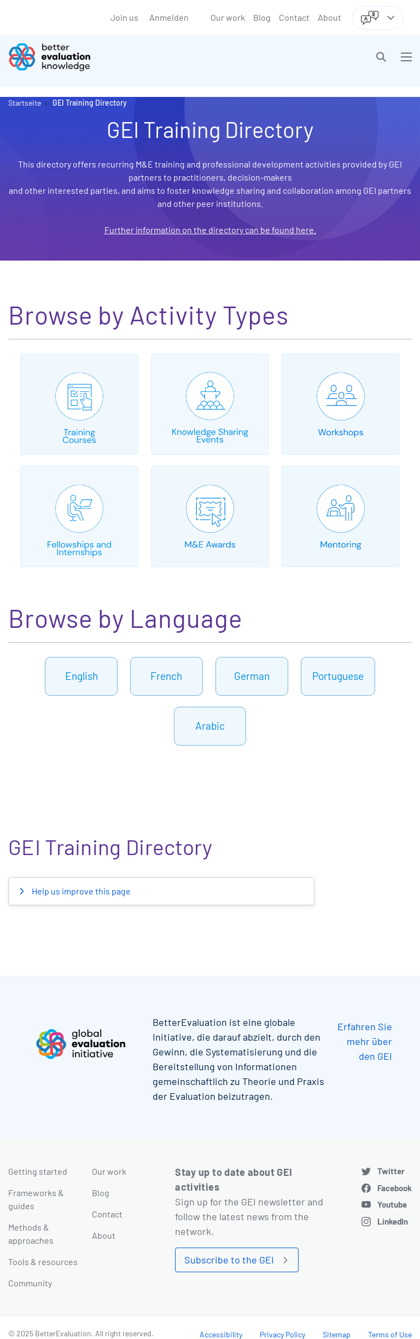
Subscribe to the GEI (229, 1260)
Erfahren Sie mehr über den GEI (364, 1041)
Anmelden (169, 17)
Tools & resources (43, 1261)
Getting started (37, 1171)
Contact (294, 17)
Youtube (392, 1204)
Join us (124, 17)
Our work (228, 17)
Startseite (24, 102)
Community (30, 1283)
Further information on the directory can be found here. (210, 229)
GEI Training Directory (89, 102)
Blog (262, 17)
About (329, 17)
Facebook (394, 1188)
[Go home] (113, 57)
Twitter (391, 1171)
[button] (381, 57)
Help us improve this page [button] (80, 891)
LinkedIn (392, 1221)
